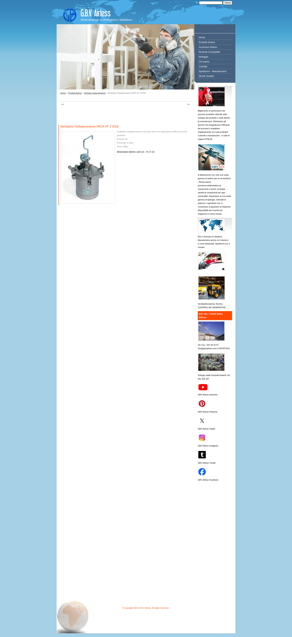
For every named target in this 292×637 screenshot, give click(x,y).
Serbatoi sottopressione (95, 93)
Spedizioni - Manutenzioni (212, 71)
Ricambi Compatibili (209, 52)
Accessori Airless (208, 47)
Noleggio (203, 56)
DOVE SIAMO (206, 76)
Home (63, 93)
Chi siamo (204, 61)
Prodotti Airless (75, 93)
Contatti (203, 66)
